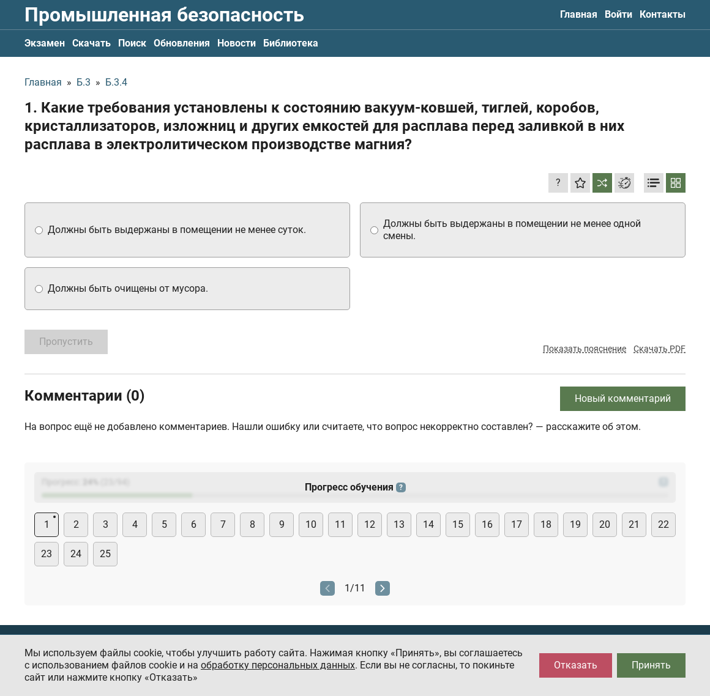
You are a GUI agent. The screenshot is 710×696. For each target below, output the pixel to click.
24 (75, 554)
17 (516, 524)
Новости (236, 43)
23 (46, 554)
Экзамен (44, 43)
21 (634, 524)
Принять (651, 665)
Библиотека (290, 43)
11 (340, 524)
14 (428, 524)
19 (575, 524)
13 (399, 524)
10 (310, 524)
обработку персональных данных (278, 665)
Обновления (182, 43)
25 (105, 554)
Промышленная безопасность (164, 14)
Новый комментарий (623, 398)
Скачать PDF (659, 349)
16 (487, 524)
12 (369, 524)
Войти (618, 14)
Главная (578, 14)
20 (604, 524)
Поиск (132, 43)
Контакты (663, 14)
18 (545, 524)
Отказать (575, 665)
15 (457, 524)
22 (663, 524)
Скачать (91, 43)
